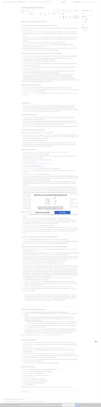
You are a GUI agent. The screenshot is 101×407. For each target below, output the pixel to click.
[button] (42, 212)
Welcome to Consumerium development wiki (50, 195)
